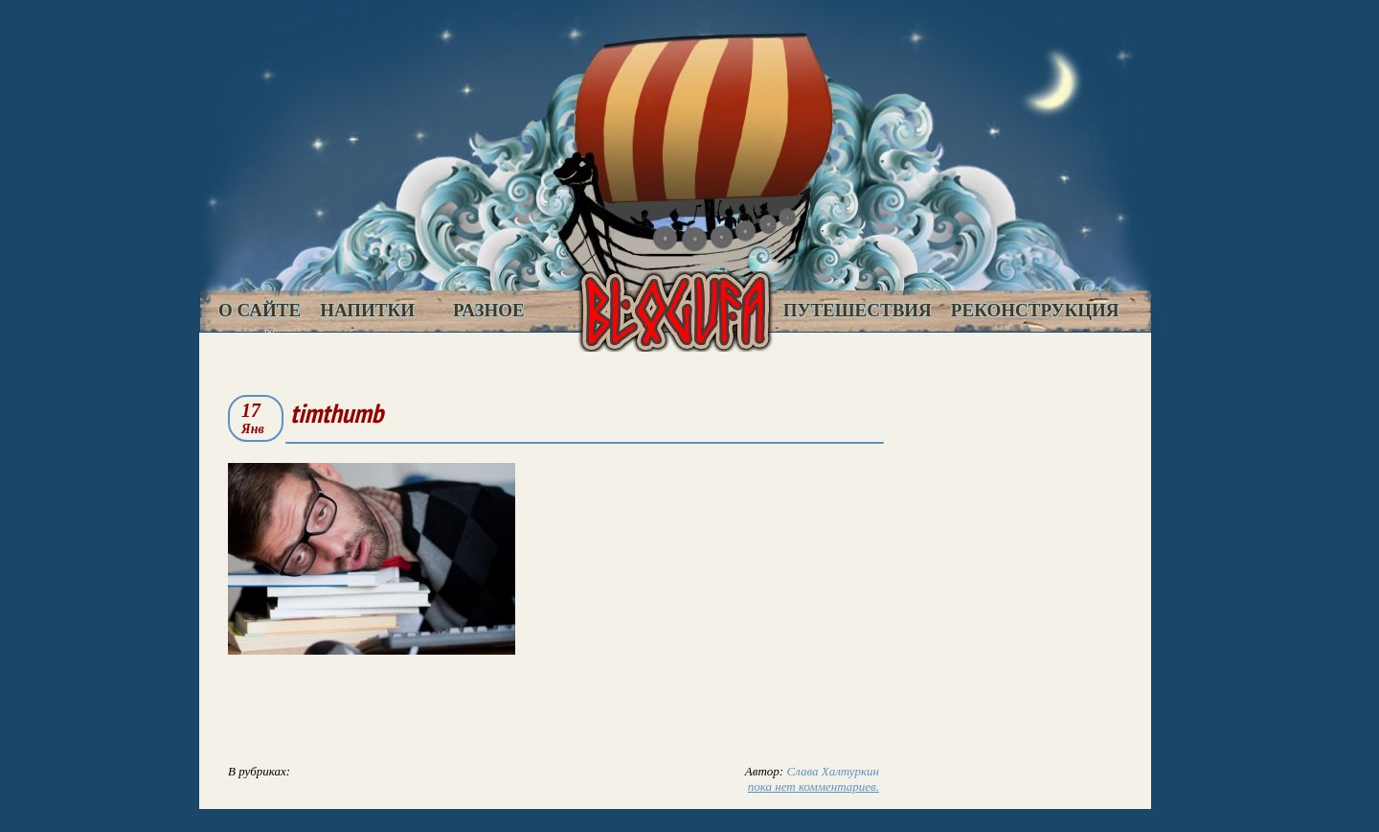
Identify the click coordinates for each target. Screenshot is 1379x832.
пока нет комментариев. (813, 786)
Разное (489, 310)
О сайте (259, 310)
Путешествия (857, 310)
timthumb (336, 412)
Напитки (367, 310)
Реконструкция (1035, 310)
